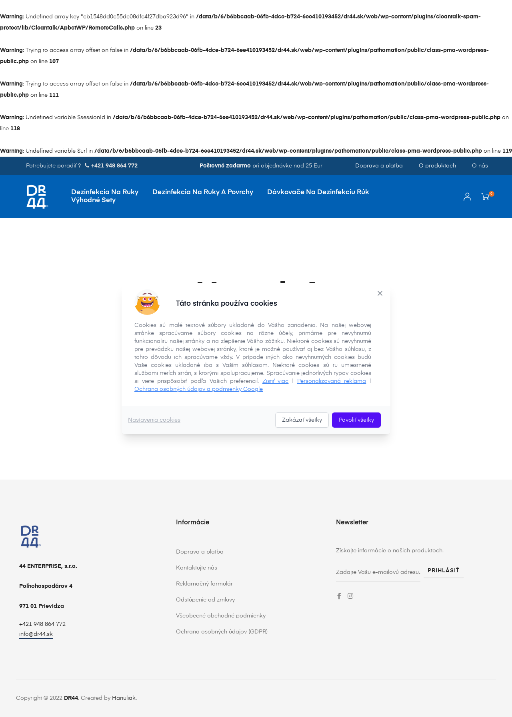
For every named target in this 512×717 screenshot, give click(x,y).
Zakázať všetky (302, 420)
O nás (480, 166)
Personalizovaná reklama (331, 381)
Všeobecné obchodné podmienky (221, 616)
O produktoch (437, 166)
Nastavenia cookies (154, 420)
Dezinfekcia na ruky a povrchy (202, 192)
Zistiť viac (275, 381)
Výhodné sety (93, 200)
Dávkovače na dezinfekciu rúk (318, 192)
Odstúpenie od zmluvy (205, 600)
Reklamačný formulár (204, 584)
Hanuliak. (124, 698)
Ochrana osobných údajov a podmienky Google (198, 389)
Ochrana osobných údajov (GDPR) (222, 632)
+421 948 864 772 (42, 624)
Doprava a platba (379, 166)
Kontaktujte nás (196, 568)
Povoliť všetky (356, 420)
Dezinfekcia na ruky (104, 192)
